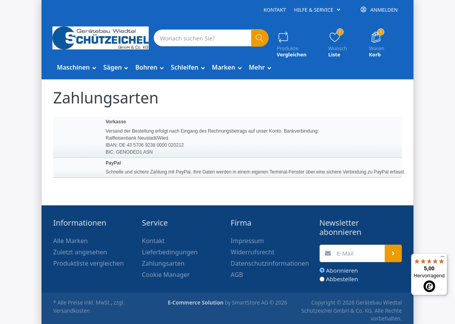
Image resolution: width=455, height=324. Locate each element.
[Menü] (442, 258)
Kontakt (275, 9)
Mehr (258, 67)
